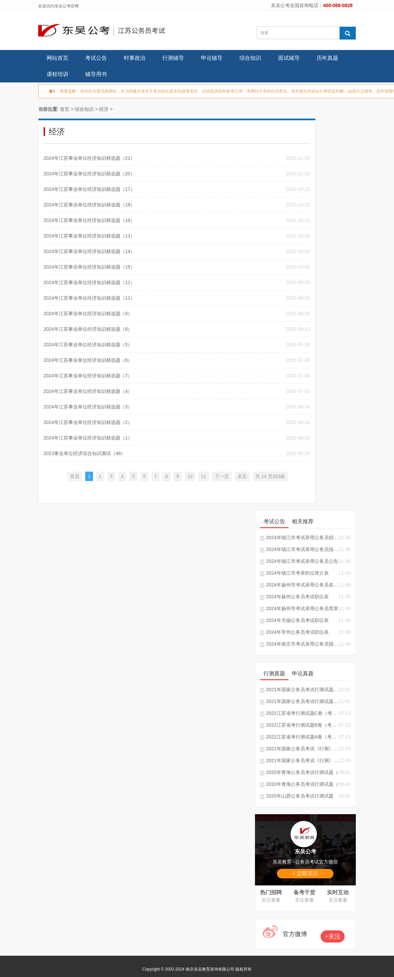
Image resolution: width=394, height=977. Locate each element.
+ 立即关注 (305, 873)
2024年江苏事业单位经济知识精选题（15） (89, 267)
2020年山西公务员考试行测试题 (299, 796)
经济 (104, 109)
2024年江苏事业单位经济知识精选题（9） (88, 313)
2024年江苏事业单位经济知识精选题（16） (89, 220)
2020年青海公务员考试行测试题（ (302, 772)
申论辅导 (212, 58)
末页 (242, 476)
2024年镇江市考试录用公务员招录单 (302, 537)
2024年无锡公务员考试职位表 (297, 620)
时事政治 (134, 58)
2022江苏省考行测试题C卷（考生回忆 (302, 713)
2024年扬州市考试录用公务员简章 (302, 608)
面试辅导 (289, 58)
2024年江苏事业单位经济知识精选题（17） (89, 189)
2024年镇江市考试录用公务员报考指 (302, 549)
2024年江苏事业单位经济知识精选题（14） (89, 251)
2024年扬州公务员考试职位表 (297, 596)
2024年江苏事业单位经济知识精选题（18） (89, 204)
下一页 (222, 476)
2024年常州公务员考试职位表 (297, 632)
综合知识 (250, 58)
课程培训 (57, 74)
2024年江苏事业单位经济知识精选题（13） (89, 236)
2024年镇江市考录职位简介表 (297, 573)
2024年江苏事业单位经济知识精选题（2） (88, 422)
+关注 (333, 936)
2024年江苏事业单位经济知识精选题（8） (88, 329)
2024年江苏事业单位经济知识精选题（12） (89, 282)
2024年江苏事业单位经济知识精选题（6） (88, 360)
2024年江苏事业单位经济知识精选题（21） (89, 158)
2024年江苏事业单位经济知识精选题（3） (88, 406)
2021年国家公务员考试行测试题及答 (302, 689)
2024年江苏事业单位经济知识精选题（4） (88, 391)
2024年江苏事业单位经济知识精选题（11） (89, 298)
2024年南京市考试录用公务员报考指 (302, 644)
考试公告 (96, 58)
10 (190, 476)
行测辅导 (173, 58)
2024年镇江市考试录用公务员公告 (302, 561)
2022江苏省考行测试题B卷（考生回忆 (302, 725)
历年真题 (327, 58)
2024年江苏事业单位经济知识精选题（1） (88, 438)
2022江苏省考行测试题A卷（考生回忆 (302, 737)
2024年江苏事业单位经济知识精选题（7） (88, 375)
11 (203, 476)
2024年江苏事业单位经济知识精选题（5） (88, 344)
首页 (64, 109)
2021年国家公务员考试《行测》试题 (302, 748)
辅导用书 (96, 74)
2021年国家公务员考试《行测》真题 (302, 760)
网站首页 (57, 58)
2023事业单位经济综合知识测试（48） (85, 453)
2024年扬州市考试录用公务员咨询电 (302, 584)
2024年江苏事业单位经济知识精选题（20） (89, 173)
